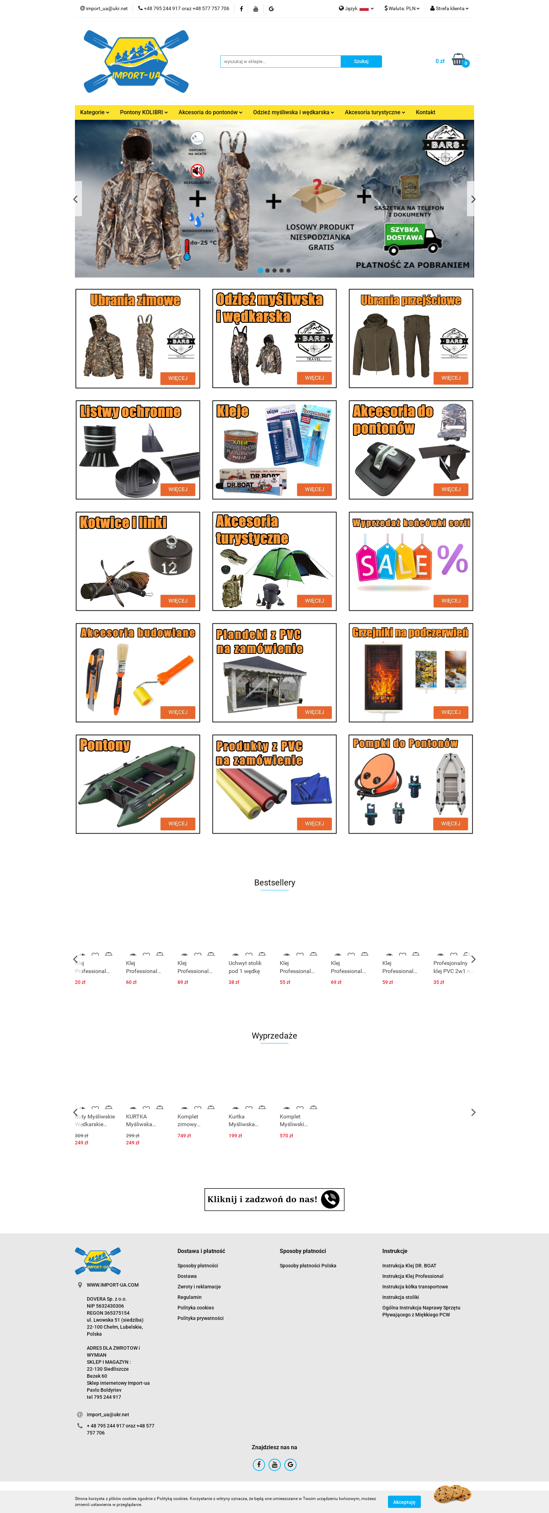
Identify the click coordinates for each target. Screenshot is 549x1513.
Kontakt (425, 112)
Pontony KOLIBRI (144, 112)
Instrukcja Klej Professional (413, 1276)
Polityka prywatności (201, 1318)
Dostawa (187, 1276)
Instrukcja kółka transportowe (415, 1286)
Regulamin (190, 1297)
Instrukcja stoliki (400, 1297)
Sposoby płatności (198, 1265)
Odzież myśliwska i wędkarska (293, 112)
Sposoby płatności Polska (308, 1265)
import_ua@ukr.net (108, 1414)
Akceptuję (404, 1502)
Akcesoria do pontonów (211, 112)
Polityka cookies (196, 1307)
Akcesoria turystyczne (375, 112)
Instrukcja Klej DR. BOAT (409, 1265)
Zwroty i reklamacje (199, 1286)
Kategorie (95, 112)
